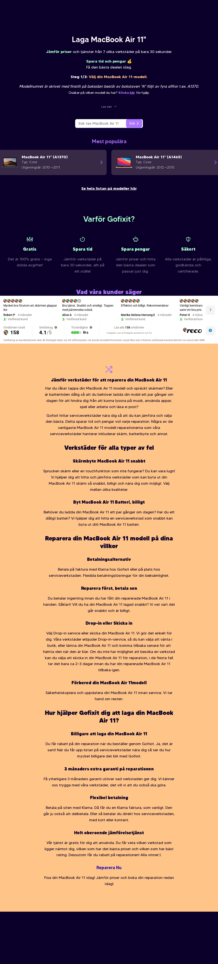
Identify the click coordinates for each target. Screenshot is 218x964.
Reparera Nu (109, 867)
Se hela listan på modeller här (109, 188)
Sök (134, 123)
